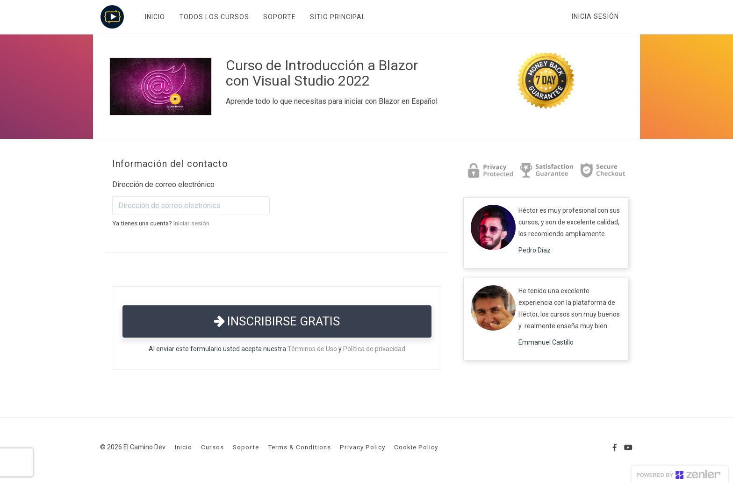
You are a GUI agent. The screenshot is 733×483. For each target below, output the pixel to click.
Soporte (246, 447)
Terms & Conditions (299, 447)
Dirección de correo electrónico (163, 184)
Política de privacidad (374, 349)
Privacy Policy (362, 447)
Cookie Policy (416, 447)
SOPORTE (279, 17)
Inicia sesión (595, 16)
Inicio (183, 447)
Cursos (212, 447)
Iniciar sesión (191, 223)
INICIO (154, 17)
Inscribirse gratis (277, 321)
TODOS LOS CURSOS (214, 17)
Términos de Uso (312, 349)
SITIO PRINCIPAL (337, 17)
